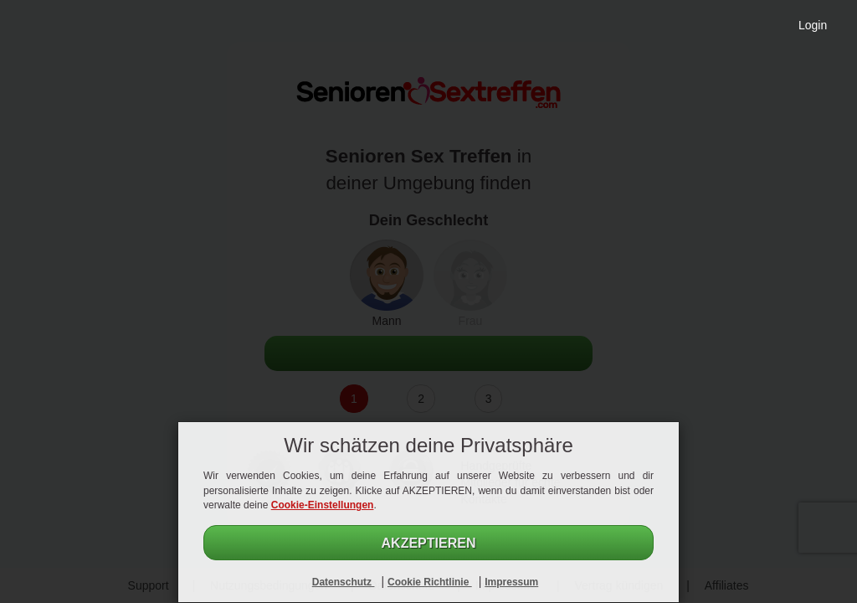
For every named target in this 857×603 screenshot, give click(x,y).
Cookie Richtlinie (429, 582)
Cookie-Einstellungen (322, 505)
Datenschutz (343, 582)
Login (812, 25)
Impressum (511, 582)
